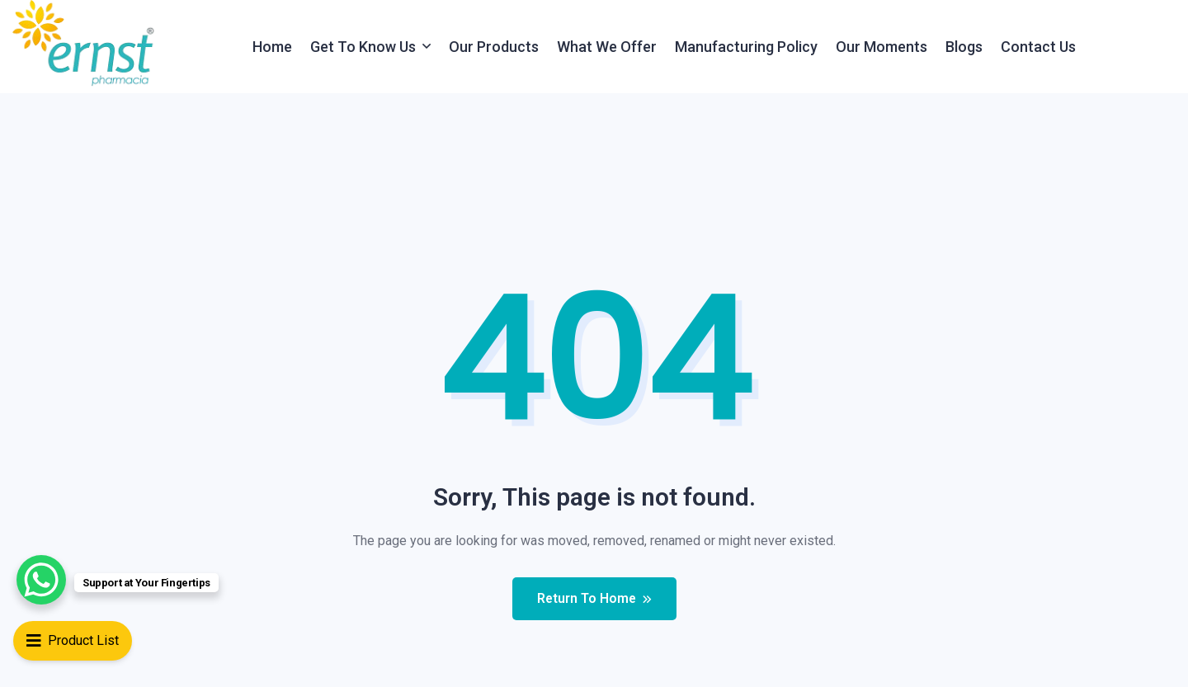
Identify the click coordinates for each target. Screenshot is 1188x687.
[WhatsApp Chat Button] (41, 580)
